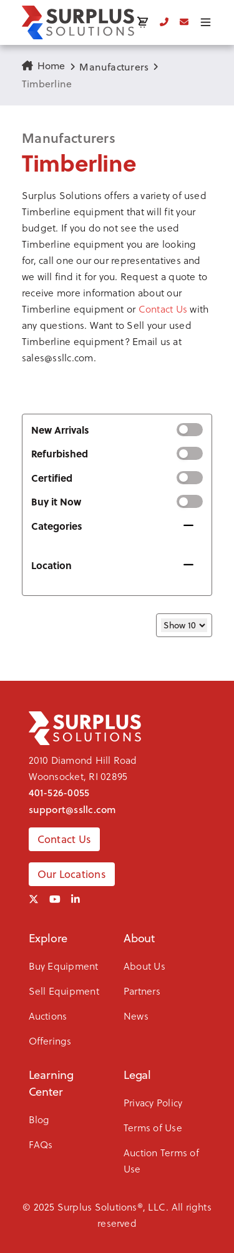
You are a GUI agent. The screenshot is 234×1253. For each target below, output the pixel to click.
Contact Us (163, 308)
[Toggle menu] (205, 22)
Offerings (50, 1040)
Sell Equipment (64, 990)
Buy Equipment (64, 965)
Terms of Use (153, 1127)
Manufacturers (114, 67)
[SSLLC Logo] (78, 22)
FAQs (41, 1144)
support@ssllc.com (73, 809)
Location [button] (51, 565)
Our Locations (71, 874)
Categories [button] (56, 525)
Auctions (48, 1015)
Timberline (47, 83)
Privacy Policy (153, 1102)
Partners (142, 990)
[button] (117, 276)
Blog (39, 1119)
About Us (144, 965)
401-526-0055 (59, 792)
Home (44, 65)
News (136, 1015)
